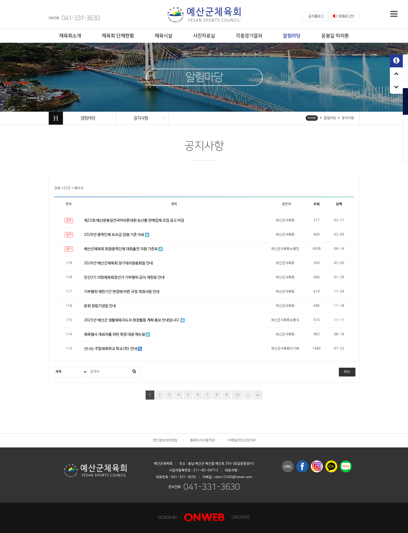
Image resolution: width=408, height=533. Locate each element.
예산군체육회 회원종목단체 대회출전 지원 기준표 (123, 249)
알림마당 (291, 36)
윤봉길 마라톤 (335, 36)
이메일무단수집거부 (242, 440)
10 (235, 393)
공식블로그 (316, 16)
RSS (347, 372)
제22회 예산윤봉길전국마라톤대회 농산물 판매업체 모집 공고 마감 (134, 220)
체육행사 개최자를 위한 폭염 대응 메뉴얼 (117, 334)
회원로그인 (343, 16)
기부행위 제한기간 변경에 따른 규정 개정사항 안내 (121, 291)
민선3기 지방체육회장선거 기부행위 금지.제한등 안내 (124, 277)
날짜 (339, 204)
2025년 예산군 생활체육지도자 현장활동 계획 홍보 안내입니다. (134, 320)
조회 (316, 204)
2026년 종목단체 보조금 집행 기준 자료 (116, 234)
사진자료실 (204, 36)
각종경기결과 (249, 36)
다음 (248, 395)
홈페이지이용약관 (202, 440)
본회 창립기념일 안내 (100, 306)
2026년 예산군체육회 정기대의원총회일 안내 (118, 263)
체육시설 (163, 36)
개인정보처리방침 (165, 440)
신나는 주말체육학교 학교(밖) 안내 (113, 348)
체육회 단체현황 (118, 36)
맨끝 (257, 395)
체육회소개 (70, 36)
